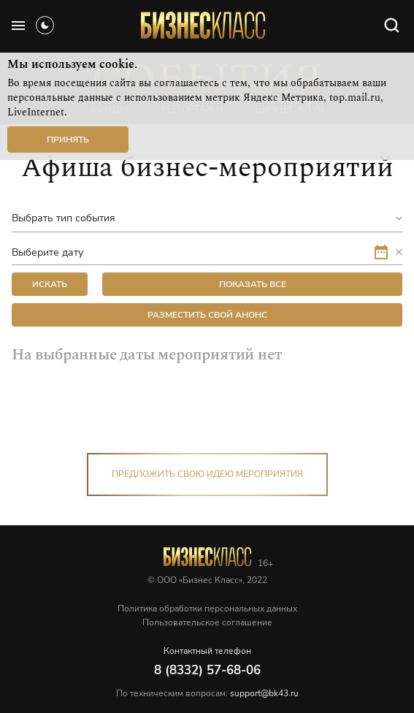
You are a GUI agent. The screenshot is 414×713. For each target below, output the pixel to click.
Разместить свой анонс (207, 315)
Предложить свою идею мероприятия (207, 474)
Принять (68, 139)
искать (49, 284)
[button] (395, 252)
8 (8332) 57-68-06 (207, 670)
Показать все (252, 284)
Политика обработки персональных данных (207, 608)
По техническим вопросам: (207, 693)
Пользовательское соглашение (207, 622)
